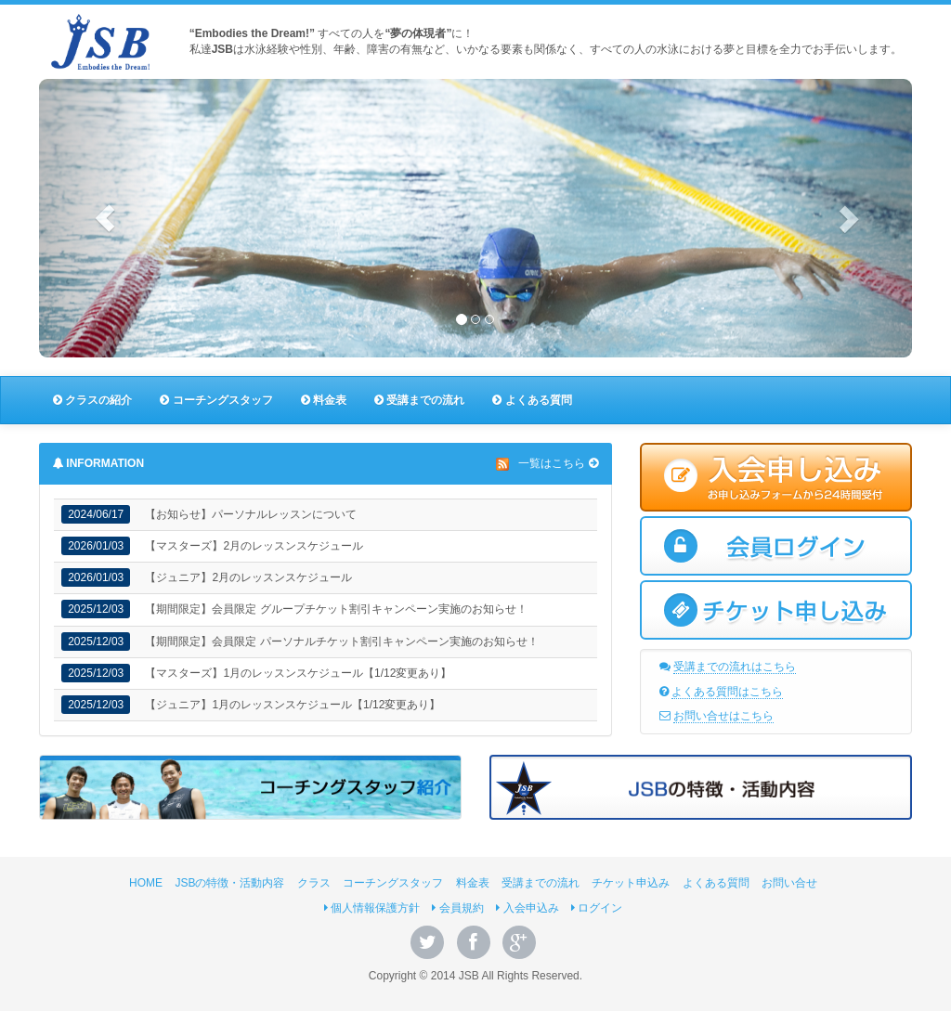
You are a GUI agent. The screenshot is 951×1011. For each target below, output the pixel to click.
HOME (146, 882)
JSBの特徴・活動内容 (229, 882)
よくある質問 (531, 400)
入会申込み (527, 907)
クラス (314, 882)
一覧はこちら (551, 463)
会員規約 (457, 907)
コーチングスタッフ (216, 400)
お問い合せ (789, 882)
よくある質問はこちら (727, 691)
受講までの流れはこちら (734, 666)
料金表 (323, 400)
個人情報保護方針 (372, 907)
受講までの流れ (419, 400)
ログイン (596, 907)
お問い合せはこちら (723, 715)
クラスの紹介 (92, 400)
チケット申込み (631, 882)
